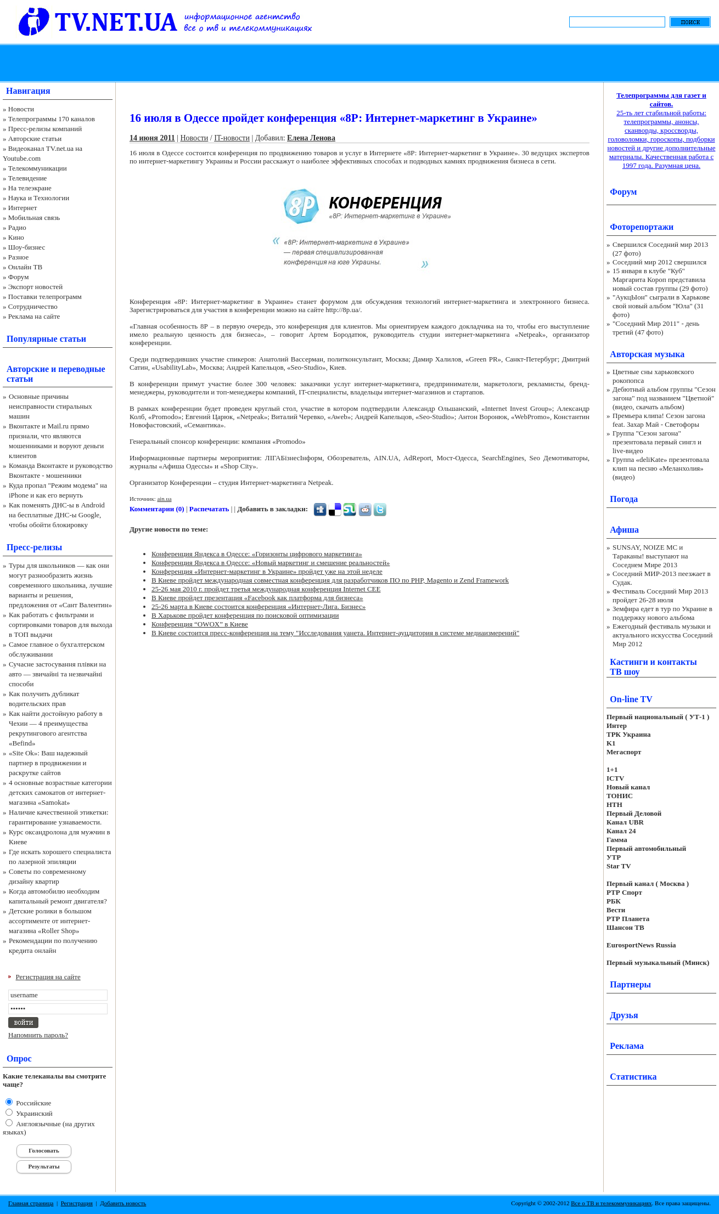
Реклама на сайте (34, 316)
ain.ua (164, 498)
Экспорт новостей (35, 287)
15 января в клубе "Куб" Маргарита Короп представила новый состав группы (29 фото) (660, 279)
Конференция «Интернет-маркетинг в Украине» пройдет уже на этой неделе (267, 571)
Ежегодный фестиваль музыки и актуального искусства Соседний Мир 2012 (662, 635)
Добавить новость (123, 1203)
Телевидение (27, 178)
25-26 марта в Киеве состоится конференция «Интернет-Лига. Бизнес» (258, 606)
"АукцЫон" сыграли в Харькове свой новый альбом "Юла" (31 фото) (661, 306)
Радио (17, 227)
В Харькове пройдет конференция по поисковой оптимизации (245, 615)
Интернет (22, 208)
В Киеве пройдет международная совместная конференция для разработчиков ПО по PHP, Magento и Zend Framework (330, 580)
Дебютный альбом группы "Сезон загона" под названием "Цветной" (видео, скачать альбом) (664, 398)
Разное (18, 257)
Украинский (33, 1113)
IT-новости (232, 138)
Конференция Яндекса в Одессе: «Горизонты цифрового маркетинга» (256, 554)
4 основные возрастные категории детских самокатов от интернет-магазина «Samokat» (60, 792)
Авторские (28, 369)
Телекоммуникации (37, 168)
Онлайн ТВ (25, 267)
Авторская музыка (647, 354)
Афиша (624, 529)
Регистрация (77, 1203)
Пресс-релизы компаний (45, 129)
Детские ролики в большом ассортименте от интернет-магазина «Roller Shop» (50, 921)
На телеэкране (30, 188)
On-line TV (631, 699)
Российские (32, 1103)
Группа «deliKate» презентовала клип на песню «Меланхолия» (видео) (661, 468)
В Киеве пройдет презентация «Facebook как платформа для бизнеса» (257, 598)
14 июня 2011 (152, 138)
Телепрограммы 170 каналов (51, 119)
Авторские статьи (34, 138)
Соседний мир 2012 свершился (659, 262)
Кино (16, 237)
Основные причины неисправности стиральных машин (50, 406)
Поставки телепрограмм (45, 296)
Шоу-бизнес (26, 247)
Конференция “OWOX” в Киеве (199, 624)
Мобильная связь (34, 217)
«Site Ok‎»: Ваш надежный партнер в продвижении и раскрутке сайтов (48, 763)
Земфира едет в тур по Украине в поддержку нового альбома (662, 613)
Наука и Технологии (38, 198)
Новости (21, 109)
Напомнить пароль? (38, 1035)
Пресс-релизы (34, 547)
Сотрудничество (33, 306)
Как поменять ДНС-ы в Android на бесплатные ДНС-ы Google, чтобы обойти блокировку (57, 515)
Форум (18, 277)
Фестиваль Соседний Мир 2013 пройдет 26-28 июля (660, 595)
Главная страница (30, 1203)
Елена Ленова (311, 138)
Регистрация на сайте (48, 977)
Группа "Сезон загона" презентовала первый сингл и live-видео (657, 442)
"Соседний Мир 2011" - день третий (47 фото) (656, 327)
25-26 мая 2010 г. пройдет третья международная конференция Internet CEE (265, 589)
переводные (81, 369)
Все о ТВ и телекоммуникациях (611, 1203)
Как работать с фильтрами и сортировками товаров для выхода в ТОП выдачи (61, 625)
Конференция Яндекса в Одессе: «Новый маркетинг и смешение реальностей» (270, 562)
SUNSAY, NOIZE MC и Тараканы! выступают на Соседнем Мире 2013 (650, 556)
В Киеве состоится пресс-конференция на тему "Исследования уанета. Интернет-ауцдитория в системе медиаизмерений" (335, 633)
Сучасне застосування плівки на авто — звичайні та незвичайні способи (57, 674)
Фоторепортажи (641, 226)
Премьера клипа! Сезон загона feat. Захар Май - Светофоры (659, 419)
